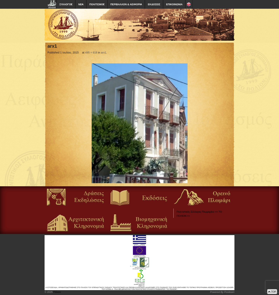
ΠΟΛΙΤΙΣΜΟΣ (96, 4)
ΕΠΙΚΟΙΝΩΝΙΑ (174, 4)
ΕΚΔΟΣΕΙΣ (154, 4)
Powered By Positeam (222, 292)
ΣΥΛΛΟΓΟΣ (65, 4)
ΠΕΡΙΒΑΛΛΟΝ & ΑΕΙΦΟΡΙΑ (126, 4)
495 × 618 (91, 52)
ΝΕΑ (81, 4)
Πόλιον (57, 292)
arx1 (103, 52)
